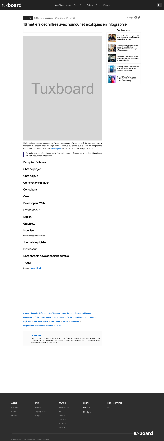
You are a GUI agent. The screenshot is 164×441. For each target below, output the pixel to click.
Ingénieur (27, 321)
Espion (69, 317)
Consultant (27, 317)
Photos (14, 415)
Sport (82, 5)
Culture (90, 5)
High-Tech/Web (114, 402)
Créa (37, 317)
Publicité (62, 423)
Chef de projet (54, 313)
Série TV (62, 427)
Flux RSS (46, 439)
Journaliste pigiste (40, 321)
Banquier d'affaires (38, 313)
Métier (65, 321)
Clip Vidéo (14, 407)
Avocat (26, 313)
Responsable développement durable (38, 325)
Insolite (28, 18)
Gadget (38, 415)
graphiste (78, 317)
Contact (39, 439)
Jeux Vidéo (63, 419)
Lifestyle (106, 5)
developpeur (46, 317)
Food (98, 5)
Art (60, 411)
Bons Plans (59, 5)
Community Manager (83, 313)
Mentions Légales (29, 439)
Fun (75, 5)
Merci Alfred (36, 268)
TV (108, 407)
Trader (58, 325)
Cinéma (14, 411)
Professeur (75, 321)
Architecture (64, 407)
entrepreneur (59, 317)
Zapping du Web (41, 411)
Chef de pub (67, 313)
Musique (87, 412)
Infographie (89, 317)
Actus (68, 5)
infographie (56, 148)
